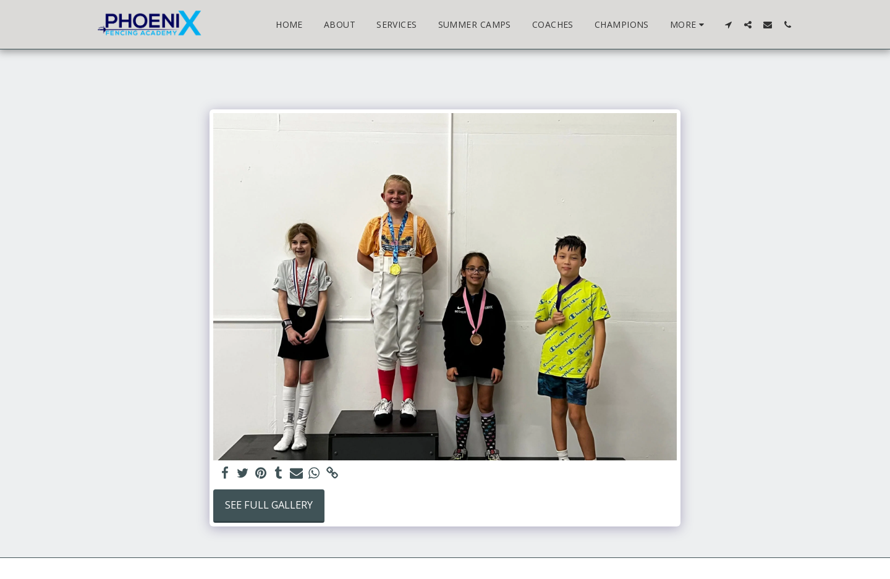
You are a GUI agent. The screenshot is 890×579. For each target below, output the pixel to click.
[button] (728, 24)
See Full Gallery (269, 504)
